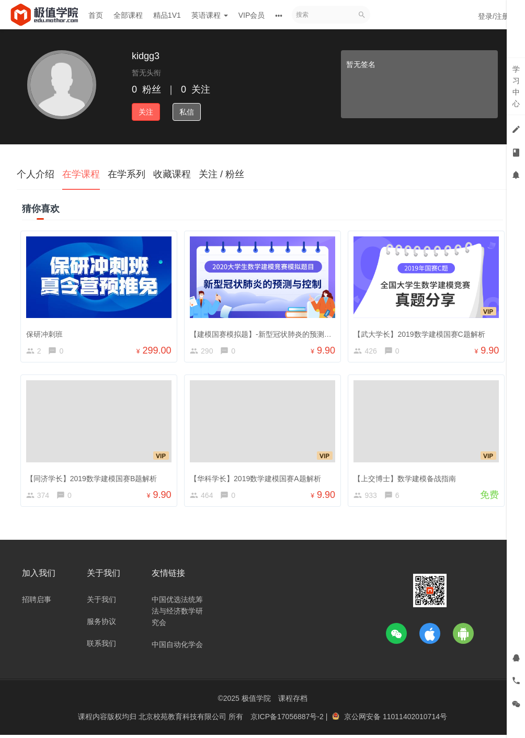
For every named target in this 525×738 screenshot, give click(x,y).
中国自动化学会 (177, 647)
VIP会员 (251, 15)
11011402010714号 (415, 720)
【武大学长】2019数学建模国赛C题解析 (421, 332)
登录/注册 (493, 16)
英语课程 (209, 15)
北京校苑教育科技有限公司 (184, 720)
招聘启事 (36, 602)
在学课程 (81, 174)
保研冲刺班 (46, 332)
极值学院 (256, 701)
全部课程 (128, 15)
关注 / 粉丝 (221, 174)
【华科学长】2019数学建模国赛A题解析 (256, 478)
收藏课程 (172, 174)
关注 (146, 112)
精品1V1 (167, 15)
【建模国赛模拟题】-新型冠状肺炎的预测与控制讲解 (276, 332)
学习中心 (516, 86)
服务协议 (101, 624)
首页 (95, 15)
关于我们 (101, 602)
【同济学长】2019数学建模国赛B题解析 (93, 478)
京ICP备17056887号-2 (288, 720)
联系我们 (101, 646)
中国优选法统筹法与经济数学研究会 (177, 614)
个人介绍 (35, 174)
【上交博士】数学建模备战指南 (407, 478)
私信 (186, 112)
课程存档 (292, 701)
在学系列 (126, 174)
